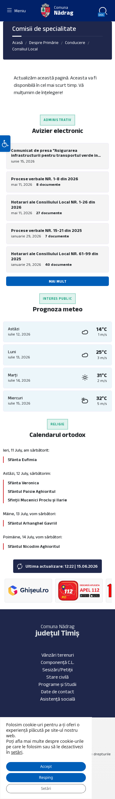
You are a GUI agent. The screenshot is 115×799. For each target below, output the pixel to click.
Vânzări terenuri (57, 655)
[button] (5, 143)
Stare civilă (57, 677)
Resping (46, 777)
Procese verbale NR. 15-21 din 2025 (46, 230)
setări (16, 752)
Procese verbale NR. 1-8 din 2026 (44, 178)
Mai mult (58, 281)
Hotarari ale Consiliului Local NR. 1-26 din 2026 (53, 205)
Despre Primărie (44, 42)
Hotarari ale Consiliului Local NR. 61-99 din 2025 (54, 256)
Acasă (17, 42)
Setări (46, 788)
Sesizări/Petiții (57, 669)
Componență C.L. (57, 662)
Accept (46, 766)
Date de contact (57, 691)
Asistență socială (57, 699)
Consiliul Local (25, 48)
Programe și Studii (57, 684)
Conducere (75, 42)
